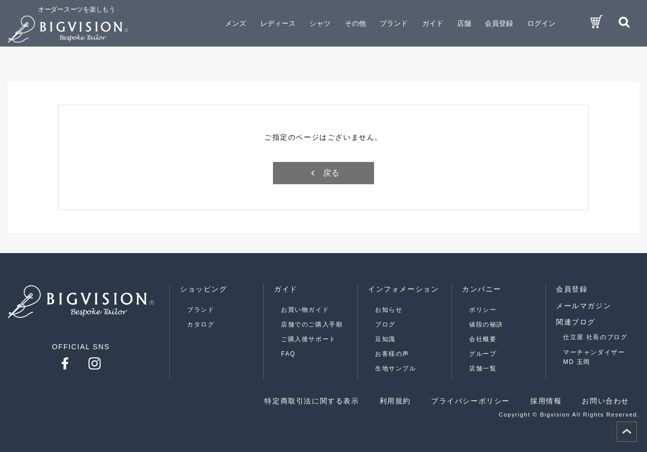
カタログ (200, 324)
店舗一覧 (482, 368)
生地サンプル (396, 368)
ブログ (385, 324)
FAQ (288, 353)
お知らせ (388, 309)
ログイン (541, 23)
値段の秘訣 (486, 324)
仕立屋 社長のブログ (595, 337)
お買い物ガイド (305, 309)
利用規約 (395, 401)
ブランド (200, 309)
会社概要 (482, 339)
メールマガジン (583, 306)
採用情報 (546, 401)
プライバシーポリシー (470, 401)
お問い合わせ (605, 401)
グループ (482, 353)
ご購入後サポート (308, 339)
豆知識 (385, 339)
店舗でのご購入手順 (312, 324)
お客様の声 (392, 353)
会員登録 (499, 23)
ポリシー (482, 309)
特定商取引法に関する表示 (311, 401)
